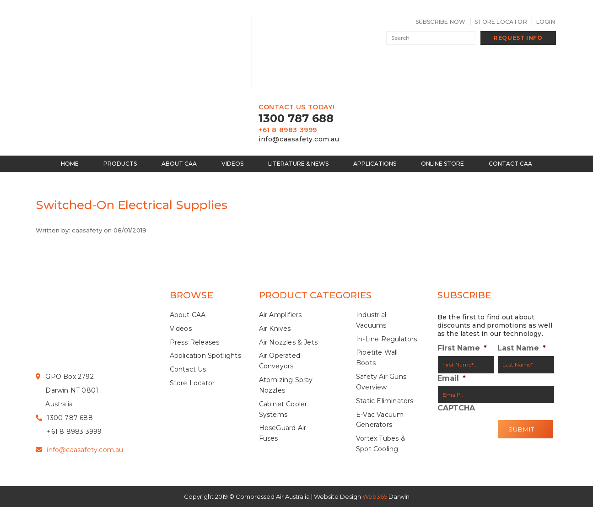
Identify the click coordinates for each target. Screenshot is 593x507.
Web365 (374, 496)
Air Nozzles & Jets (288, 342)
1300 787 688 (296, 118)
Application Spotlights (205, 355)
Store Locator (500, 21)
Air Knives (275, 328)
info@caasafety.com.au (299, 139)
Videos (232, 163)
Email (451, 378)
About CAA (179, 163)
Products (120, 163)
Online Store (442, 163)
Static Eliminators (385, 401)
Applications (374, 163)
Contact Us (188, 369)
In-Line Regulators (386, 339)
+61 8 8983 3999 (288, 130)
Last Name (521, 348)
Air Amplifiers (280, 315)
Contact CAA (510, 163)
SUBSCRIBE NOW (440, 21)
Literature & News (298, 163)
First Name (462, 348)
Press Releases (195, 342)
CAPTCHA (456, 408)
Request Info (518, 37)
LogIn (545, 21)
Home (70, 163)
